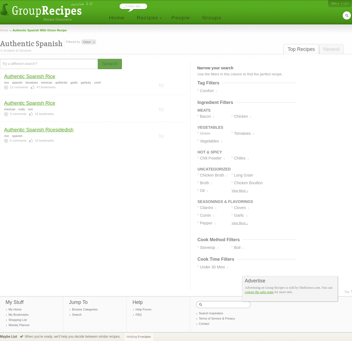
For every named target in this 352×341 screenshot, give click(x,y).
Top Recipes (301, 49)
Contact (204, 323)
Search (77, 314)
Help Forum (143, 309)
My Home (15, 309)
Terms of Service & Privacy (217, 318)
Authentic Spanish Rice (29, 76)
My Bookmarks (19, 314)
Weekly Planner (19, 325)
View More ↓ (240, 190)
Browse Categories (85, 309)
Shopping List (18, 319)
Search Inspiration (211, 313)
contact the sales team (259, 292)
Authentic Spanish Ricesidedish (38, 130)
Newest (331, 49)
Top (346, 291)
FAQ (139, 314)
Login (345, 3)
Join (334, 3)
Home (4, 30)
